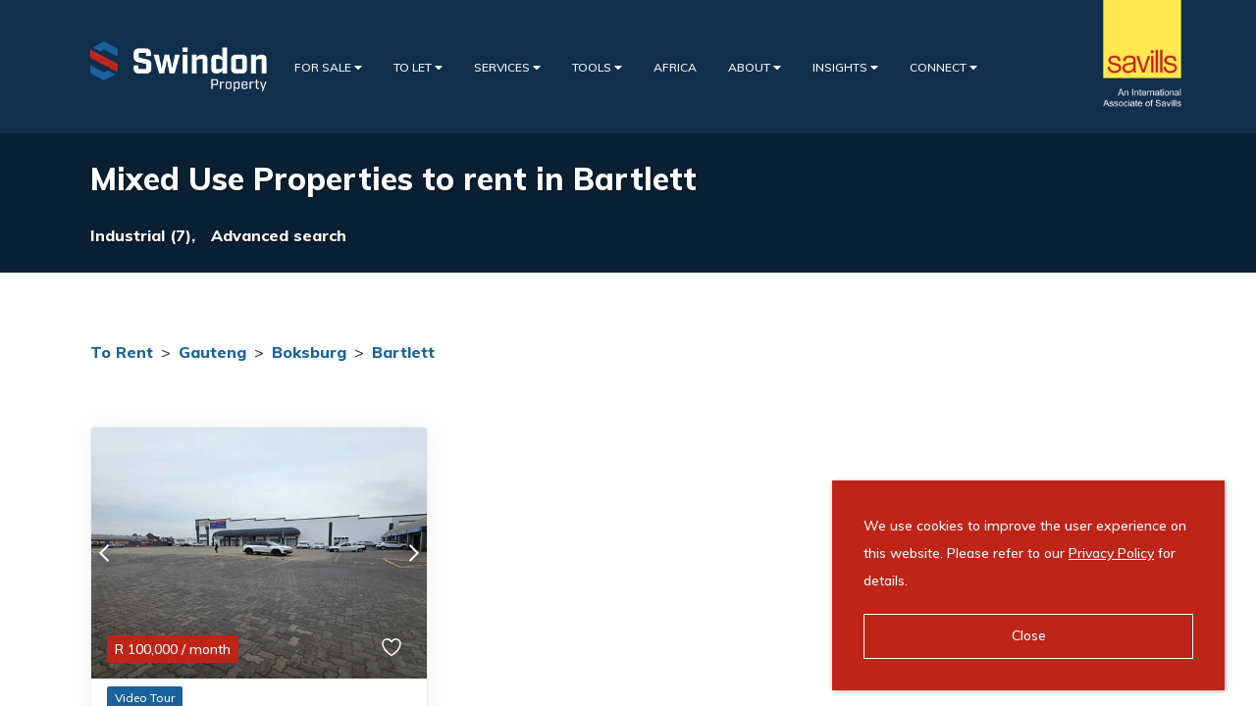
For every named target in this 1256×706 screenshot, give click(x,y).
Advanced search (278, 235)
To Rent (121, 352)
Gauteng (212, 352)
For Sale (328, 67)
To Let (418, 67)
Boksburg (309, 352)
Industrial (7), (142, 235)
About (754, 67)
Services (507, 67)
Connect (943, 67)
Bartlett (403, 352)
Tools (597, 67)
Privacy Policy (1111, 553)
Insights (845, 67)
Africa (675, 67)
